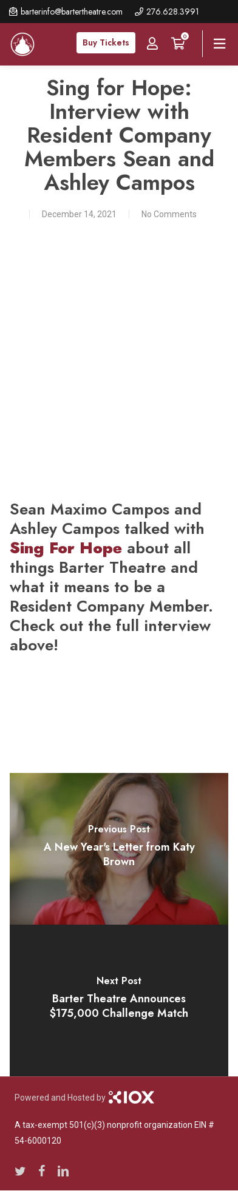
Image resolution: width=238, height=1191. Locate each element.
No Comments (169, 214)
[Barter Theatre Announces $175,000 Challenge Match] (119, 1000)
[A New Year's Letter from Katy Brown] (119, 849)
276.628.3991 (172, 11)
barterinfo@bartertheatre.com (72, 11)
